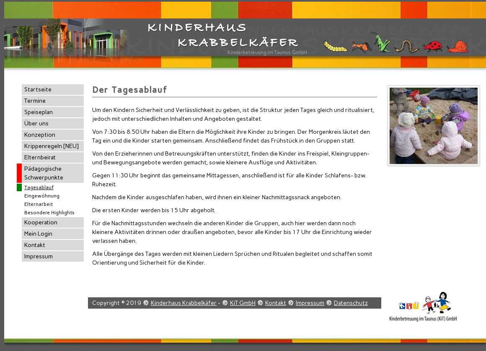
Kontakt (34, 245)
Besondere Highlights (49, 213)
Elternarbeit (38, 204)
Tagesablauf (39, 187)
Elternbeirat (40, 157)
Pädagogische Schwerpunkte (43, 173)
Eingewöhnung (41, 196)
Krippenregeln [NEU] (51, 146)
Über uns (36, 123)
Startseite (38, 89)
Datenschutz (351, 303)
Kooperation (40, 222)
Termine (35, 100)
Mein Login (38, 233)
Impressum (38, 256)
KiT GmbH (243, 303)
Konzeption (39, 134)
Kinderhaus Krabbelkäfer (184, 303)
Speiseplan (38, 112)
